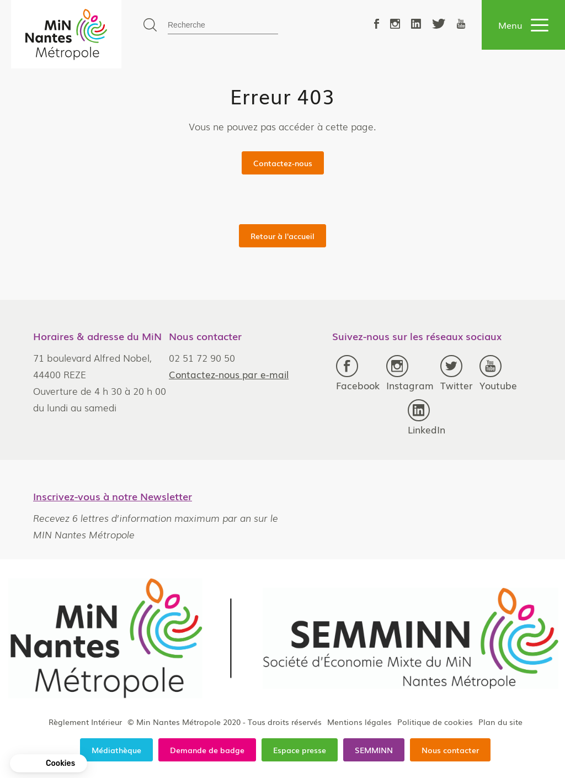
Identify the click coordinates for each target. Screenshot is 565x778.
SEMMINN (374, 749)
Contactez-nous (282, 162)
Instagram (410, 373)
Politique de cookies (435, 721)
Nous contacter (450, 749)
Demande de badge (207, 749)
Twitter (456, 373)
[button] (48, 763)
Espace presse (299, 749)
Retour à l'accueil (282, 235)
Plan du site (500, 721)
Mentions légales (359, 721)
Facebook (358, 373)
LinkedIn (426, 417)
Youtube (498, 373)
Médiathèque (116, 749)
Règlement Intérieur (85, 721)
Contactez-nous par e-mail (229, 374)
